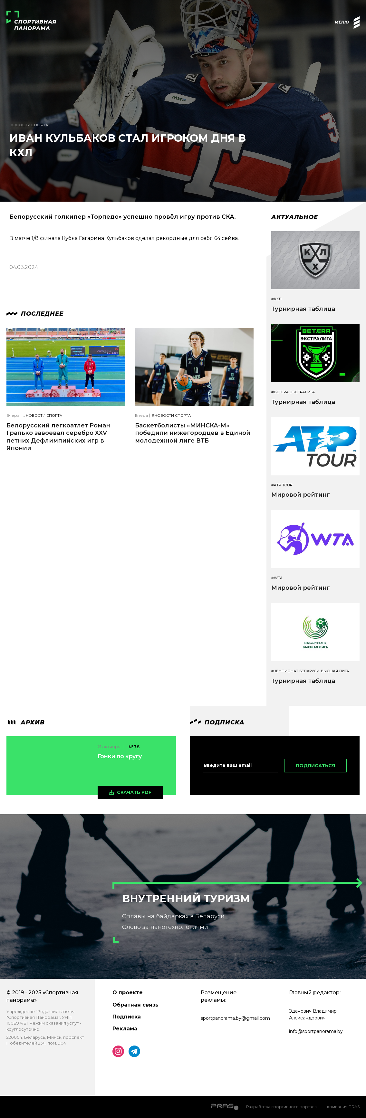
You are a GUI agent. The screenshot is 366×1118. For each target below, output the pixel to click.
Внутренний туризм (186, 898)
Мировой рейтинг (300, 494)
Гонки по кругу (120, 756)
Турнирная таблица (303, 308)
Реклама (124, 1029)
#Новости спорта (42, 415)
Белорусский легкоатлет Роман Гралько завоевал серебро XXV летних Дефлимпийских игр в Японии (58, 437)
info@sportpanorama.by (316, 1031)
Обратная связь (135, 1005)
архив (25, 722)
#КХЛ (276, 299)
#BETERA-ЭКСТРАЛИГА (293, 392)
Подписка (126, 1017)
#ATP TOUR (282, 485)
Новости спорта (28, 124)
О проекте (127, 992)
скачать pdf (134, 792)
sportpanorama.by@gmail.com (235, 1018)
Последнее (34, 313)
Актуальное (294, 217)
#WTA (277, 578)
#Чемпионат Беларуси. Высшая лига (310, 671)
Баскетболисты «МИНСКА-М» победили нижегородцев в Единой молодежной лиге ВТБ (192, 433)
